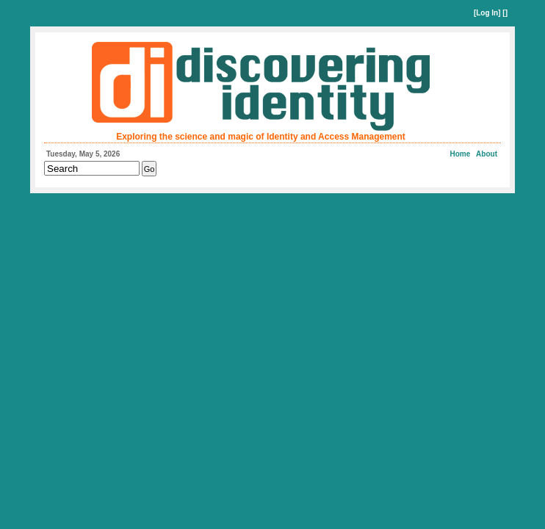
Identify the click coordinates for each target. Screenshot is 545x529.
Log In (487, 13)
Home (460, 154)
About (486, 154)
